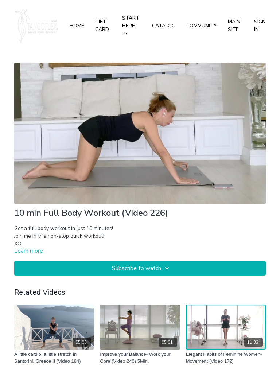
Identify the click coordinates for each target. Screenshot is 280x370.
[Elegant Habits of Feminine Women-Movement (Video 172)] (226, 358)
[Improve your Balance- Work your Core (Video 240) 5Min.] (140, 358)
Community (201, 25)
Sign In (260, 25)
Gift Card (102, 25)
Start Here (130, 24)
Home (77, 25)
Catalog (163, 25)
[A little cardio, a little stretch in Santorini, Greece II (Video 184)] (54, 358)
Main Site (234, 25)
